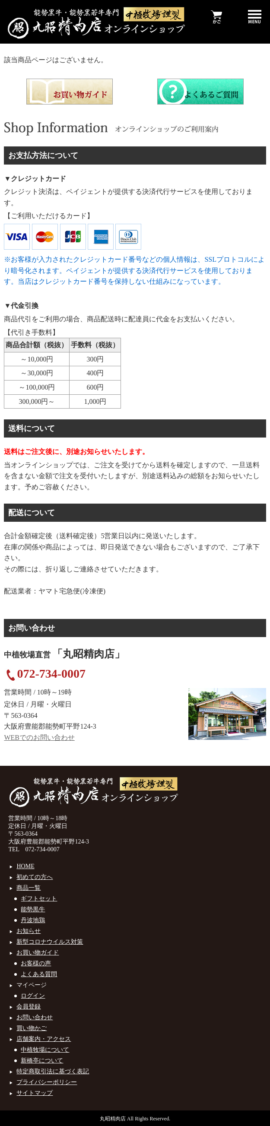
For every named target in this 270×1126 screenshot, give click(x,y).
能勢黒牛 (33, 909)
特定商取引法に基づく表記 (52, 1071)
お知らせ (28, 931)
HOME (25, 866)
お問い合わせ (34, 1017)
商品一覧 (28, 888)
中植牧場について (45, 1050)
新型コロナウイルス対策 (49, 942)
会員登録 (28, 1006)
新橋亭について (42, 1060)
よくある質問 (39, 974)
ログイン (33, 996)
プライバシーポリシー (46, 1082)
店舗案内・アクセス (43, 1039)
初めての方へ (34, 877)
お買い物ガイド (37, 952)
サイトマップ (34, 1093)
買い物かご (31, 1028)
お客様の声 (36, 963)
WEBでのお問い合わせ (39, 737)
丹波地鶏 (33, 920)
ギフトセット (39, 898)
